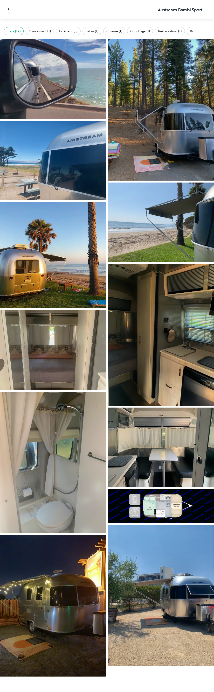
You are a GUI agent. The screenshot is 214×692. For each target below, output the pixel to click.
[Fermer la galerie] (9, 9)
